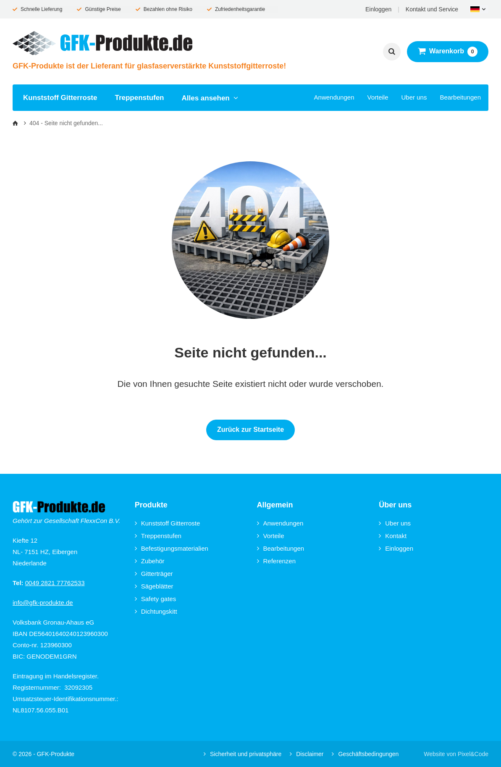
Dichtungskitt (156, 611)
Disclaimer (306, 754)
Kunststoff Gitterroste (60, 98)
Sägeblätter (154, 586)
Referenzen (276, 561)
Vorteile (377, 97)
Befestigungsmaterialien (171, 548)
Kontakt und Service (432, 9)
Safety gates (155, 598)
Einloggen (378, 9)
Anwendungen (334, 97)
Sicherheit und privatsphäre (242, 754)
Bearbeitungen (460, 97)
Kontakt (393, 535)
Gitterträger (154, 573)
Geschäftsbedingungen (365, 754)
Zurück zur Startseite (250, 429)
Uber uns (414, 97)
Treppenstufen (139, 98)
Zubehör (150, 561)
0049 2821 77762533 (55, 582)
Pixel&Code (473, 754)
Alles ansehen (210, 98)
